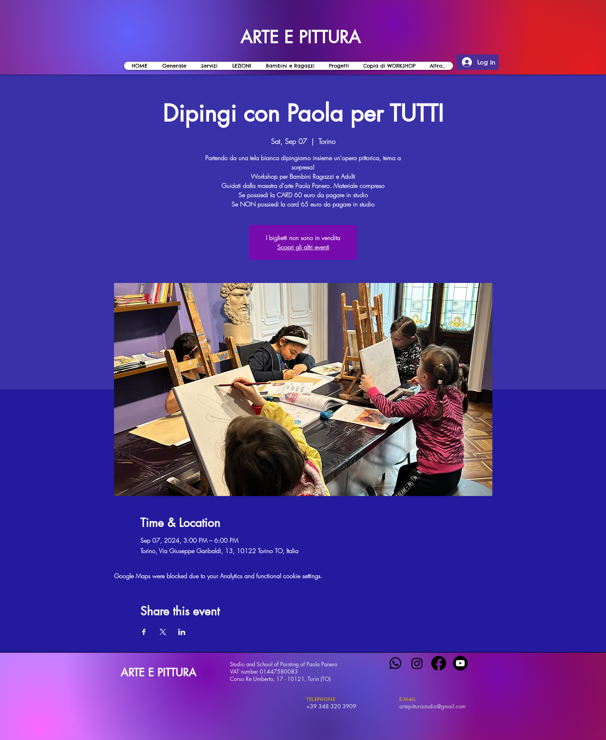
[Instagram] (417, 663)
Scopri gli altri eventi (303, 247)
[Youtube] (460, 663)
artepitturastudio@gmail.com (432, 706)
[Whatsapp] (395, 663)
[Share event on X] (163, 632)
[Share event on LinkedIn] (182, 632)
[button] (241, 65)
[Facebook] (438, 663)
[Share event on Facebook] (144, 632)
